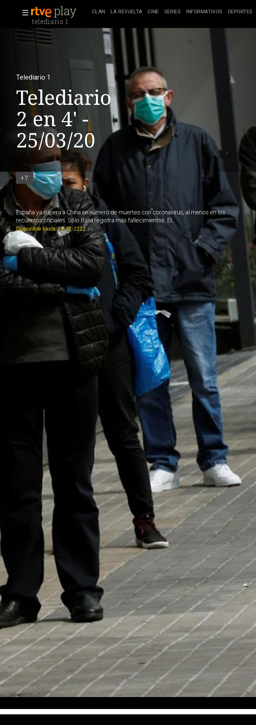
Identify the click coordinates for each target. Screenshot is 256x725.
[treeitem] (98, 12)
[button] (23, 12)
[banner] (60, 12)
